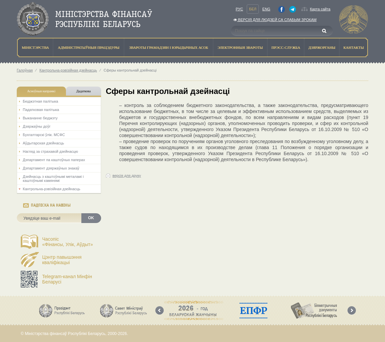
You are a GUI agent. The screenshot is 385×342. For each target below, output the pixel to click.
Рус (239, 9)
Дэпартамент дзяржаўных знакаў (51, 168)
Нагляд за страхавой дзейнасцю (50, 151)
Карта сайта (320, 9)
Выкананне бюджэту (40, 118)
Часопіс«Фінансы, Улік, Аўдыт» (67, 241)
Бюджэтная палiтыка (40, 101)
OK (91, 218)
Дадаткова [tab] (83, 91)
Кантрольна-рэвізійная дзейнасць (68, 70)
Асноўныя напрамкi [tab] (41, 91)
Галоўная (25, 70)
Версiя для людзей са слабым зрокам (274, 20)
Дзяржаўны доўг (37, 126)
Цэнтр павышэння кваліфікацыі (62, 259)
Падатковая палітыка (41, 110)
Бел (252, 9)
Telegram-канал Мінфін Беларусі (67, 279)
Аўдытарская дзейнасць (43, 143)
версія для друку (126, 176)
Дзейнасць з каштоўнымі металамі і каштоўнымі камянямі (53, 179)
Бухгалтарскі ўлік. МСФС (44, 135)
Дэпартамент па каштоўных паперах (54, 160)
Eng (266, 9)
